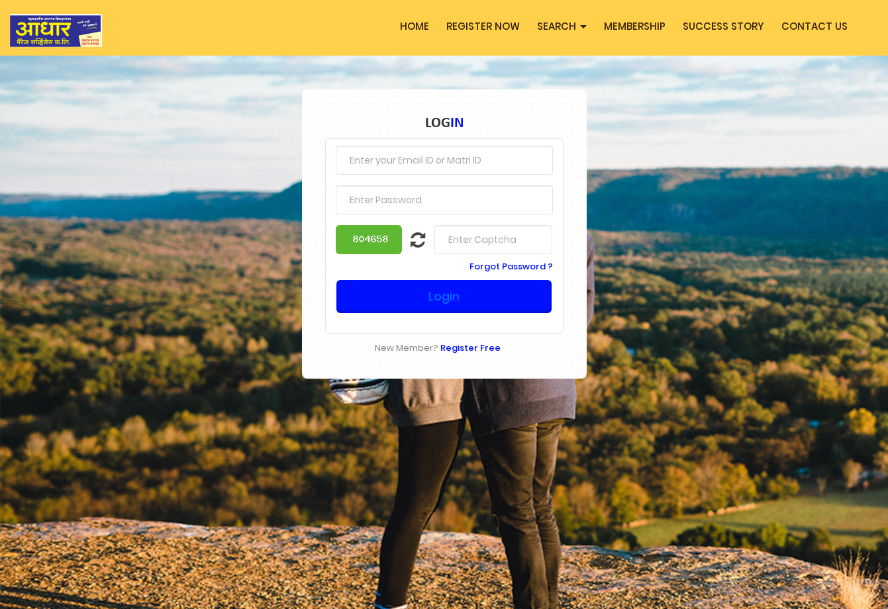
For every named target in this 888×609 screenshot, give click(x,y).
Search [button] (562, 26)
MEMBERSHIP (635, 26)
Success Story (723, 26)
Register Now (483, 26)
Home (414, 26)
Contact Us (814, 26)
